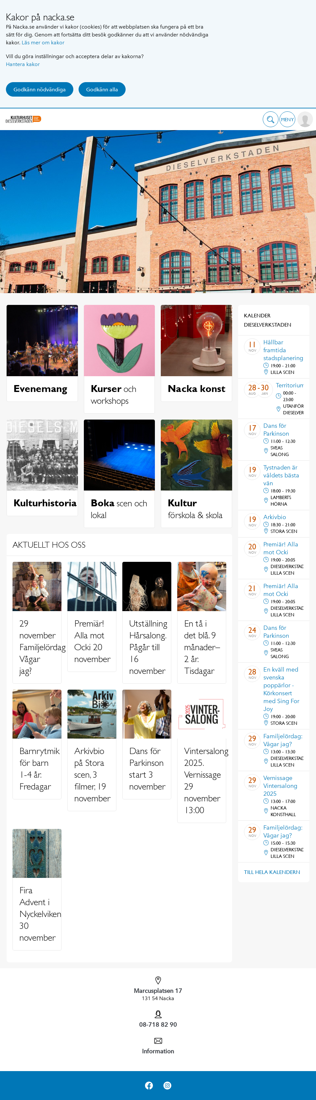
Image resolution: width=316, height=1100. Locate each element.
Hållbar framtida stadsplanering (283, 350)
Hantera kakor (23, 64)
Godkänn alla (102, 89)
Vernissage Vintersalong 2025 (280, 785)
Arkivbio (274, 517)
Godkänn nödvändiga (39, 89)
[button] (271, 119)
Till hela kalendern (272, 872)
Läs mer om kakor (43, 42)
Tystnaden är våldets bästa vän (281, 475)
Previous (16, 276)
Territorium (290, 385)
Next (299, 276)
